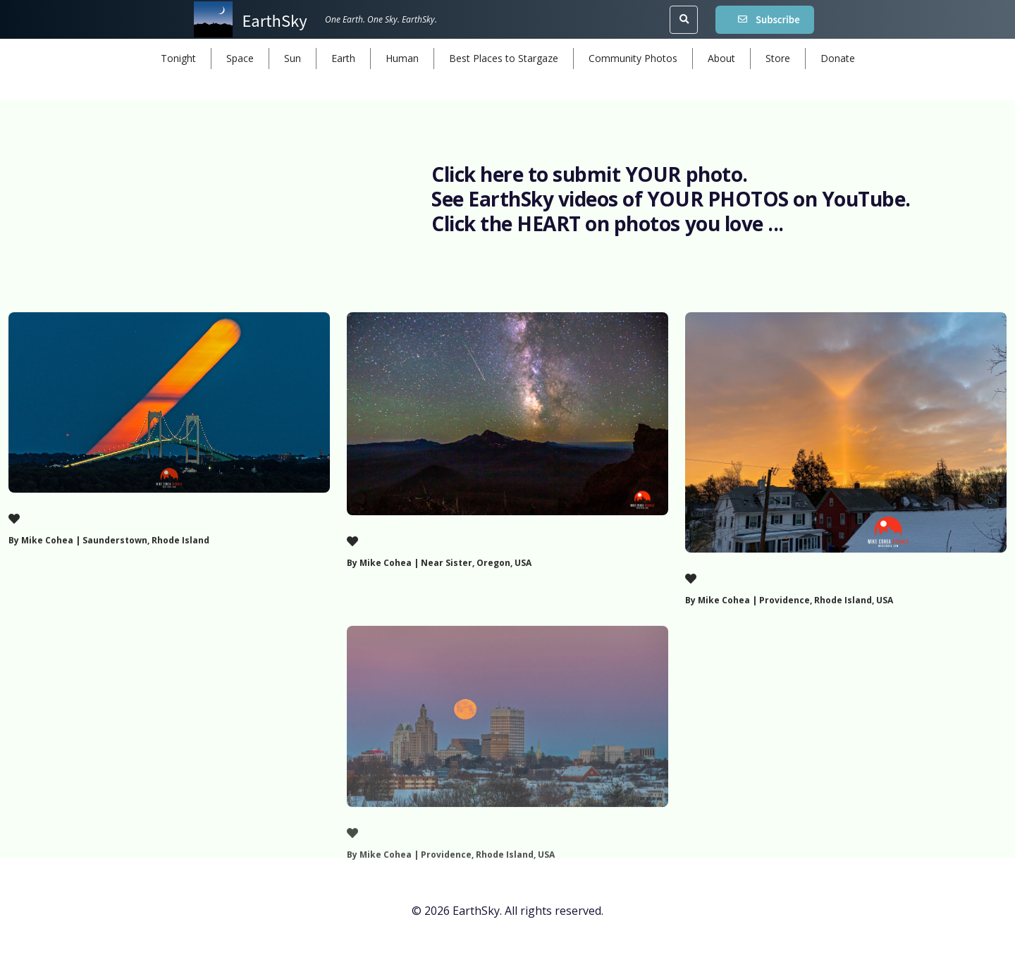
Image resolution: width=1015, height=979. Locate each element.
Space (240, 58)
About (721, 58)
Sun (292, 58)
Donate (837, 58)
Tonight (178, 58)
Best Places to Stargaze (503, 58)
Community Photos (633, 58)
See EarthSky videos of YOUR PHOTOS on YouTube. (671, 198)
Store (777, 58)
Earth (343, 58)
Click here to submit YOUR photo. (589, 174)
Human (402, 58)
